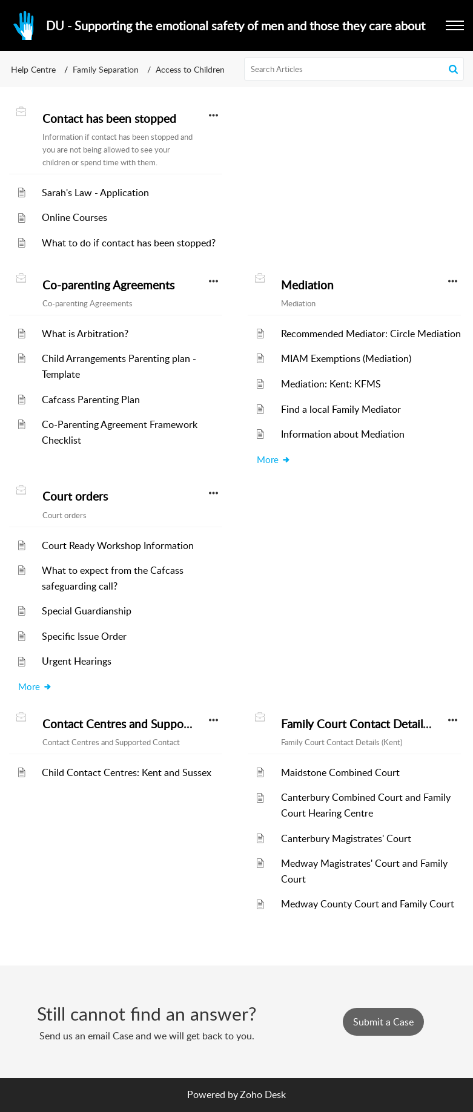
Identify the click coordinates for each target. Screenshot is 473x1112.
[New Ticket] (383, 1021)
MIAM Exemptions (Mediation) (346, 358)
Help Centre (33, 69)
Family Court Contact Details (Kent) (371, 724)
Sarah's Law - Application (95, 192)
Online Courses (74, 217)
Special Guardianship (86, 610)
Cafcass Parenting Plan (91, 399)
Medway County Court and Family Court (367, 903)
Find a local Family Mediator (341, 409)
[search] (354, 69)
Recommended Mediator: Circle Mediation (371, 333)
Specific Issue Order (84, 636)
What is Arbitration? (85, 333)
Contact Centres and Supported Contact (145, 724)
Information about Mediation (343, 434)
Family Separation (106, 69)
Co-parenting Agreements (108, 285)
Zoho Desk (263, 1094)
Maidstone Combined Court (340, 772)
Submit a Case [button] (383, 1021)
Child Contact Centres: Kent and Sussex (126, 772)
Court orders (75, 496)
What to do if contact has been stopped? (129, 242)
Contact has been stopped (109, 119)
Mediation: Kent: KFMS (331, 383)
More (274, 459)
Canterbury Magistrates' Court (346, 838)
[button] (455, 25)
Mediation (307, 285)
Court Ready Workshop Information (118, 545)
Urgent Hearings (76, 661)
